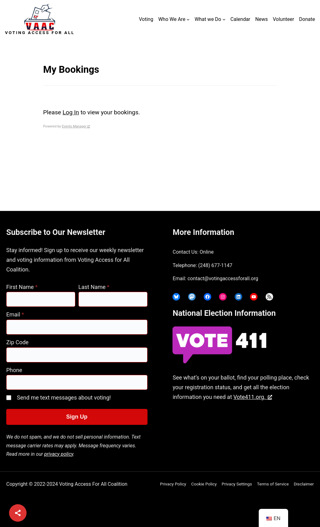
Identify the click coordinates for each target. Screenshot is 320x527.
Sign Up (77, 417)
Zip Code (17, 342)
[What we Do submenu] (224, 19)
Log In (70, 112)
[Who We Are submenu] (188, 19)
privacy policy (58, 454)
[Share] (18, 513)
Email (15, 314)
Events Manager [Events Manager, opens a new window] (76, 126)
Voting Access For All (40, 32)
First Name (22, 287)
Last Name (93, 287)
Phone (14, 370)
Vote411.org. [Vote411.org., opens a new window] (252, 397)
